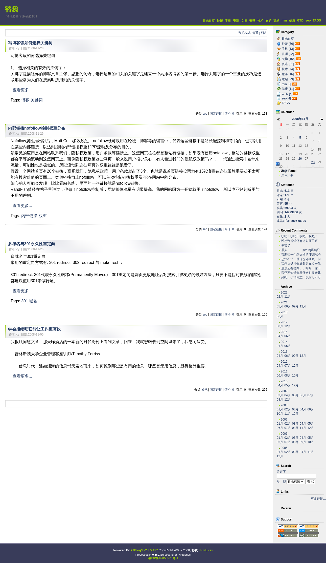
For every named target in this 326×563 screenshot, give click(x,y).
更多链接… (318, 499)
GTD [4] (287, 94)
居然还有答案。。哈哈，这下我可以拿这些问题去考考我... (301, 268)
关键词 (37, 100)
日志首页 (209, 21)
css (210, 550)
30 (306, 129)
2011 (284, 371)
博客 (25, 100)
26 (281, 129)
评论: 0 (229, 113)
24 (287, 158)
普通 (255, 33)
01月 (280, 346)
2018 (284, 312)
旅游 (268, 21)
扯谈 (220, 21)
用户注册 (287, 175)
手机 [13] (288, 49)
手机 (228, 21)
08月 (280, 326)
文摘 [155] (288, 59)
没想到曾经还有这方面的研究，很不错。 (299, 241)
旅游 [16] (288, 74)
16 (281, 154)
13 (306, 146)
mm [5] (286, 84)
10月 (295, 375)
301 (24, 301)
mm (284, 20)
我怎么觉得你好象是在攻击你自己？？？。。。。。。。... (301, 264)
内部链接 (29, 216)
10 (287, 146)
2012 (284, 361)
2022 (284, 292)
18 (293, 154)
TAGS (317, 20)
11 (293, 146)
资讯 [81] (288, 64)
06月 (287, 306)
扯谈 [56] (288, 44)
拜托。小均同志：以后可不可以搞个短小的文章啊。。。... (301, 277)
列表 (264, 33)
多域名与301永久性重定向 (31, 244)
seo (308, 20)
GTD (300, 20)
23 (281, 158)
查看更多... (22, 90)
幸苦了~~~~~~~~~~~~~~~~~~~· (298, 245)
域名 (33, 301)
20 (306, 154)
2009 (284, 391)
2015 (284, 332)
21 (313, 154)
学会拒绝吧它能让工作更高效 (34, 329)
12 (300, 146)
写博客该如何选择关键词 (30, 43)
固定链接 (216, 113)
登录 (284, 171)
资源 (236, 21)
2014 (284, 342)
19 (300, 154)
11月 (287, 296)
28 (293, 129)
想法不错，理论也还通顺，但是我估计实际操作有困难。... (301, 259)
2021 (284, 302)
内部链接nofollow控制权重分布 (36, 128)
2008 (284, 405)
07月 (287, 365)
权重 (43, 216)
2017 (284, 322)
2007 (284, 419)
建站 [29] (288, 79)
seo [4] (286, 98)
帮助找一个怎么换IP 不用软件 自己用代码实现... (301, 255)
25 (293, 158)
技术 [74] (288, 69)
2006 (284, 433)
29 (300, 129)
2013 (284, 351)
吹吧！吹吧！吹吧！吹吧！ (299, 236)
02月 (280, 296)
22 (319, 154)
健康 (292, 21)
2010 (284, 381)
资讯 (252, 21)
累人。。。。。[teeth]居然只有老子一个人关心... (300, 250)
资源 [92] (288, 54)
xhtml (202, 550)
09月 (295, 306)
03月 (280, 395)
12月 (303, 306)
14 (313, 149)
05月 (280, 306)
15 (319, 149)
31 (313, 133)
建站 (276, 21)
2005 (284, 448)
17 (287, 154)
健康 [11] (288, 89)
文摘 (244, 21)
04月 (280, 336)
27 (287, 129)
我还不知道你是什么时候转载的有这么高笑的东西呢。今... (301, 273)
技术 (260, 21)
